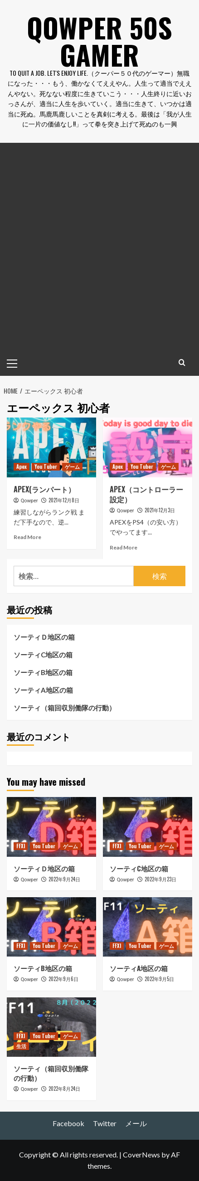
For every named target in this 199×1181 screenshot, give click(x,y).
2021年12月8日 (64, 500)
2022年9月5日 (159, 978)
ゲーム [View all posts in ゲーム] (72, 466)
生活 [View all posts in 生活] (21, 1046)
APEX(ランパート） (44, 489)
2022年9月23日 (160, 879)
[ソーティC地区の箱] (147, 826)
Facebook (68, 1123)
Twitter (104, 1123)
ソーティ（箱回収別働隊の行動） (65, 708)
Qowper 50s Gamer (99, 40)
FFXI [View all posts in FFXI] (20, 846)
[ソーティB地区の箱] (51, 927)
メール (136, 1123)
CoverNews (141, 1154)
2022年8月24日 (64, 1088)
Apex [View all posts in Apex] (21, 466)
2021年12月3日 (160, 510)
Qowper (29, 501)
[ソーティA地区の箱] (147, 927)
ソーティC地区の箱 (43, 655)
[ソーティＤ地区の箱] (51, 826)
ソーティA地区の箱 (43, 690)
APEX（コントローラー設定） (146, 494)
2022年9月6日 (63, 978)
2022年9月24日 (64, 879)
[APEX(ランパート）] (51, 447)
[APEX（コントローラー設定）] (147, 447)
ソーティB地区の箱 (43, 672)
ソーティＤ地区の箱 (44, 637)
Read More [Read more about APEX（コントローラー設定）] (123, 547)
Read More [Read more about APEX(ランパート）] (27, 537)
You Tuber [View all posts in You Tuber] (45, 466)
